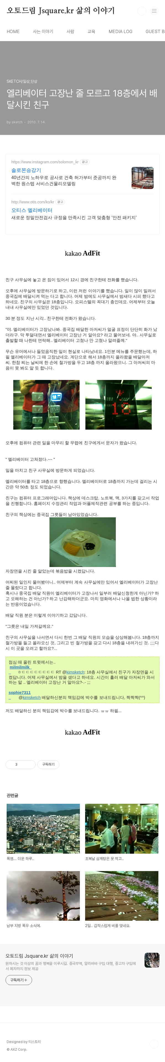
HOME (13, 31)
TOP (154, 1044)
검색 (142, 11)
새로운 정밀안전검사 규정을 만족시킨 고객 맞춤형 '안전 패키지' (74, 217)
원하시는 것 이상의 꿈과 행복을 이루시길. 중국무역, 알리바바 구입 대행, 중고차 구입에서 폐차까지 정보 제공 (71, 966)
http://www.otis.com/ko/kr (32, 202)
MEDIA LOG (120, 31)
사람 (70, 31)
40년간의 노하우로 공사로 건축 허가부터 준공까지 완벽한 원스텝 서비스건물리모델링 (63, 180)
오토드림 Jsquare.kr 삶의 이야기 (61, 11)
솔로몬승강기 (26, 170)
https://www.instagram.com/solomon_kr (45, 162)
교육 (91, 31)
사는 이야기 (43, 31)
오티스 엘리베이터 (32, 210)
